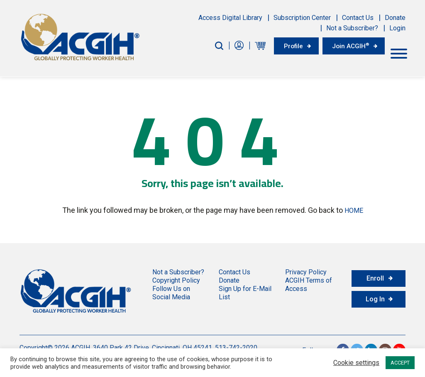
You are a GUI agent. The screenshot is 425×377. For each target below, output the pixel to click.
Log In (375, 297)
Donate (395, 18)
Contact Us (358, 18)
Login (397, 28)
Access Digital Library (230, 18)
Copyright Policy (176, 279)
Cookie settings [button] (356, 363)
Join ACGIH (349, 45)
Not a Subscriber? (352, 28)
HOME (353, 209)
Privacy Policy (306, 270)
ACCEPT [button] (400, 363)
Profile (288, 45)
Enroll (375, 277)
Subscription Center (302, 18)
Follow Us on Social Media (171, 291)
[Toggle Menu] (399, 52)
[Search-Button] (212, 46)
